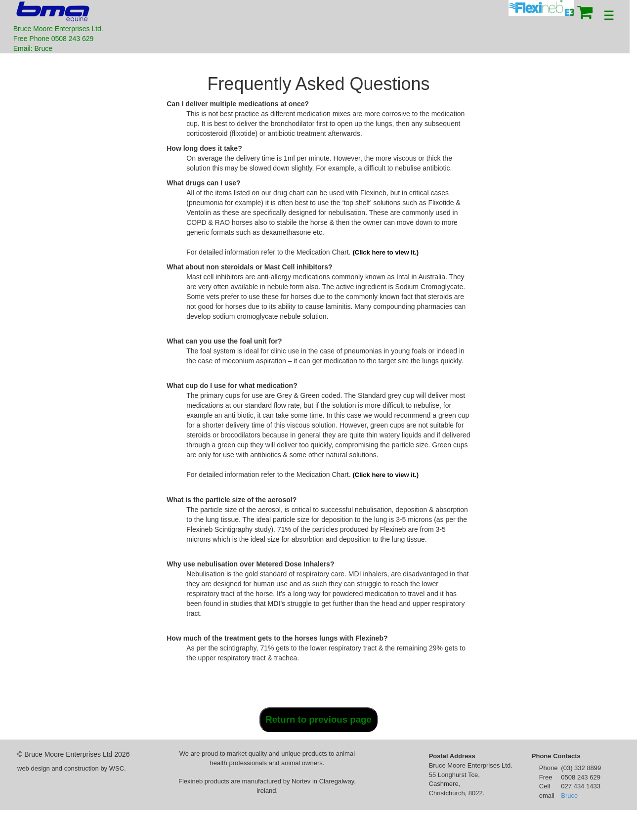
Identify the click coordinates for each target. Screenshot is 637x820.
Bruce (569, 795)
